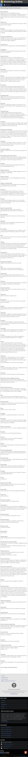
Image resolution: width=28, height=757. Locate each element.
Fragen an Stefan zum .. (6, 733)
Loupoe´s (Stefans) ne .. (6, 729)
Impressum (6, 748)
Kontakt (3, 708)
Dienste (3, 702)
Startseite (7, 4)
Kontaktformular (14, 693)
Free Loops (5, 679)
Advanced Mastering (6, 735)
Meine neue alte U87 (6, 737)
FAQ (3, 675)
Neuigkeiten (4, 704)
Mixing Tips (5, 677)
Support (3, 706)
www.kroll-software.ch (23, 756)
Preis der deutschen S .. (6, 727)
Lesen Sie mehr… (5, 721)
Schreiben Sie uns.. (7, 746)
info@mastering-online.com (8, 744)
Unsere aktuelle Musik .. (6, 731)
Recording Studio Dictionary (9, 681)
